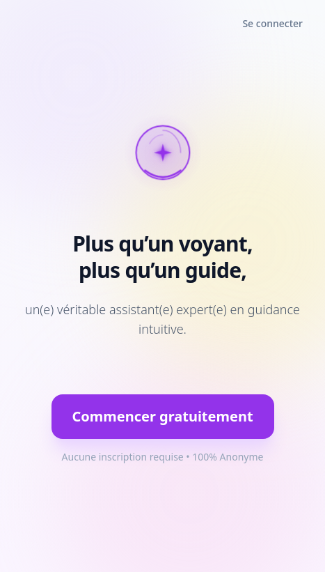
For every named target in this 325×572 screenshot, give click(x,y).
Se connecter (272, 23)
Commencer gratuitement (162, 416)
